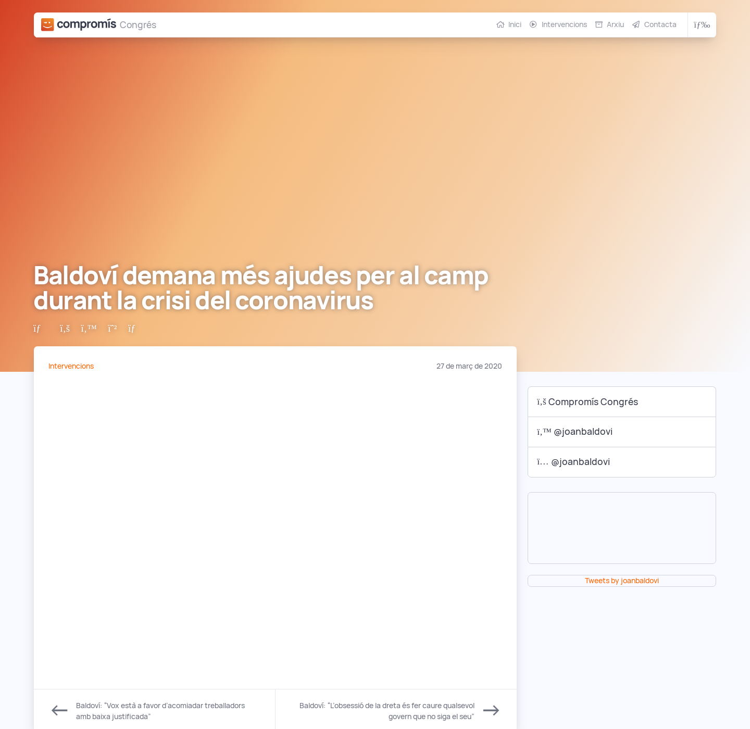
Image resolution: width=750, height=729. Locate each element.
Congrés (138, 25)
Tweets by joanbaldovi (622, 580)
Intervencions (564, 24)
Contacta (660, 24)
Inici (514, 24)
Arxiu (615, 24)
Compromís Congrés (587, 402)
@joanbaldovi (574, 431)
